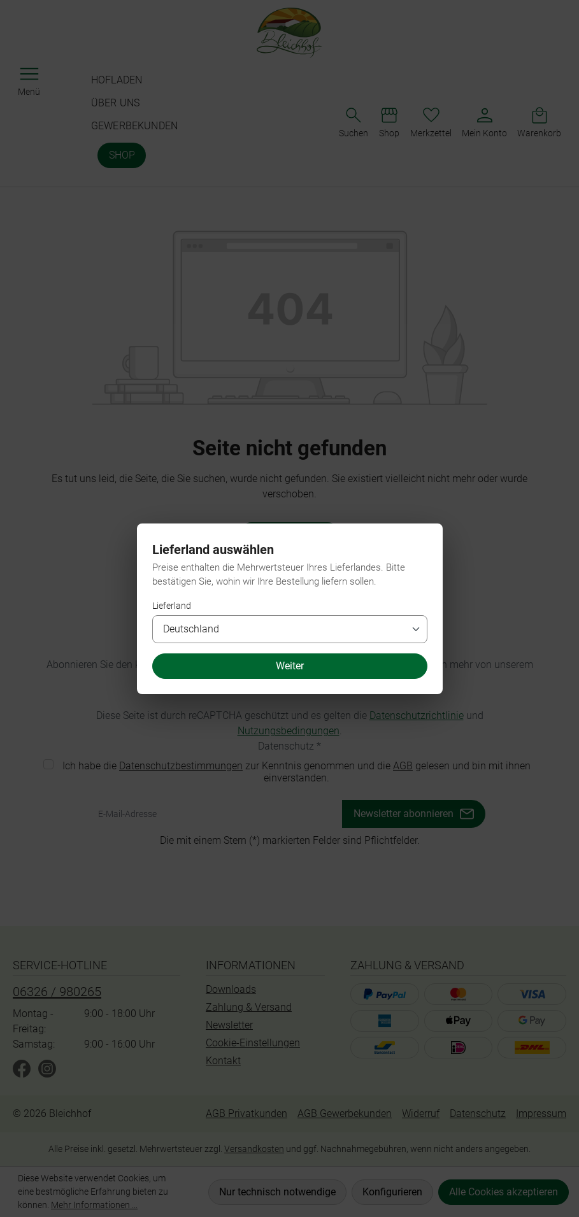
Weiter (290, 666)
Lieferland (171, 606)
